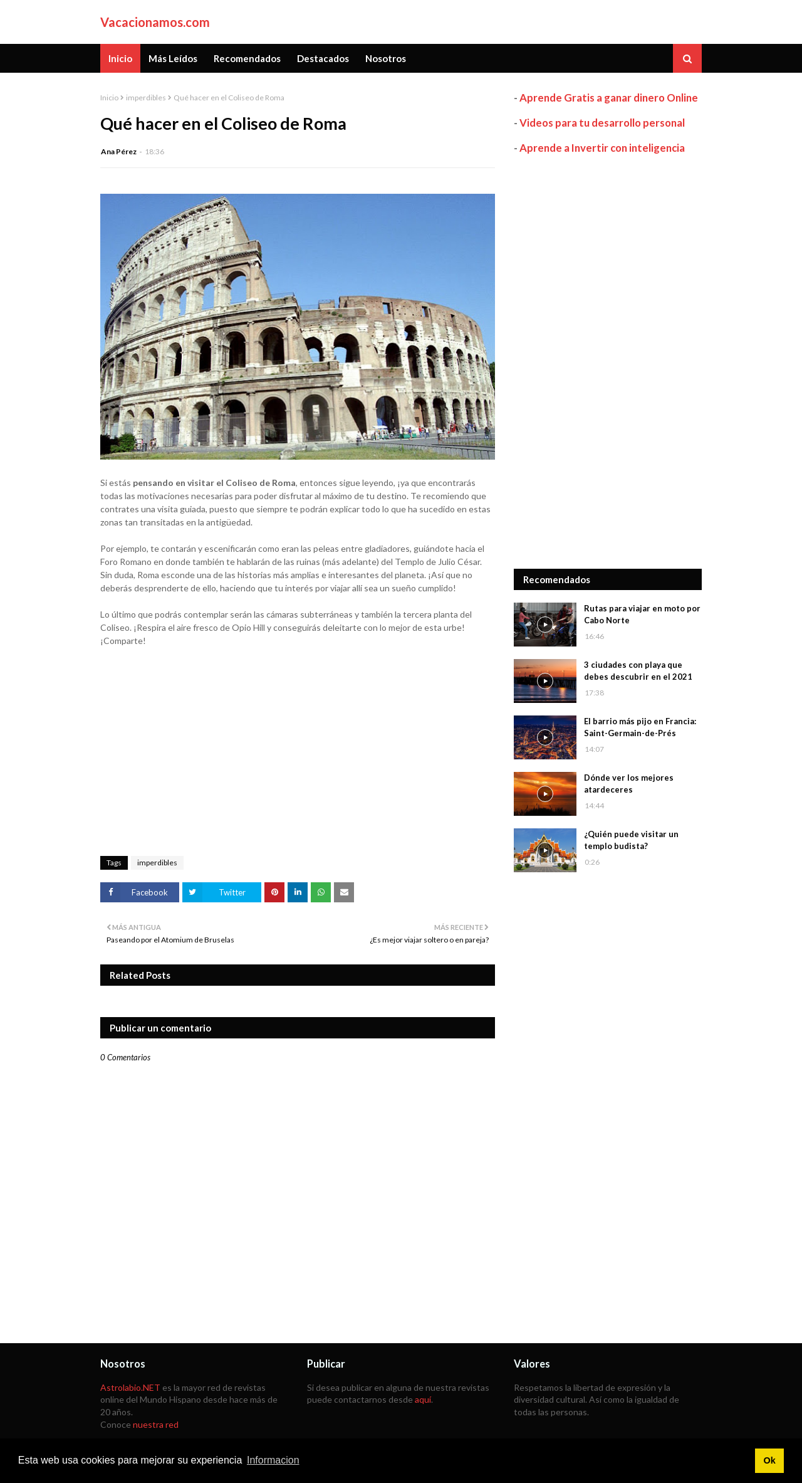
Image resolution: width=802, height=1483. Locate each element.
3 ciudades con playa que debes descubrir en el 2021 (638, 671)
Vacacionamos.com (155, 21)
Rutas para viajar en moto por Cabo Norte (642, 614)
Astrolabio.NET (130, 1387)
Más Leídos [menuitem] (172, 58)
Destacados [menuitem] (323, 58)
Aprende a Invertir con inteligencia (602, 147)
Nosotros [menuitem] (385, 58)
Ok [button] (769, 1460)
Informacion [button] (273, 1460)
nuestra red (156, 1424)
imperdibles (146, 97)
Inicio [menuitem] (120, 58)
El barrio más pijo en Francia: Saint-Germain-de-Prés (640, 727)
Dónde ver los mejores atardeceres (629, 784)
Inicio (109, 97)
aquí (423, 1399)
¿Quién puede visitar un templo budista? (631, 840)
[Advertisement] (608, 362)
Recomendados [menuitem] (247, 58)
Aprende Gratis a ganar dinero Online (608, 97)
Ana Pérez (119, 151)
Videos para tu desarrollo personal (602, 122)
